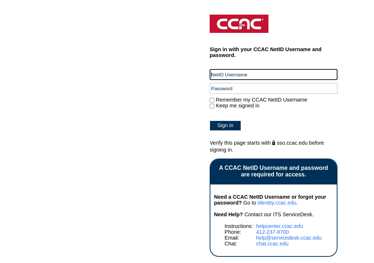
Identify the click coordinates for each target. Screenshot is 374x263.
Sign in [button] (225, 125)
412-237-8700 (272, 232)
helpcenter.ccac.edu (279, 226)
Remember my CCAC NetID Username (260, 100)
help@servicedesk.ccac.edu (288, 238)
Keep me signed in (237, 105)
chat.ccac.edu (272, 244)
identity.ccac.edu (276, 203)
